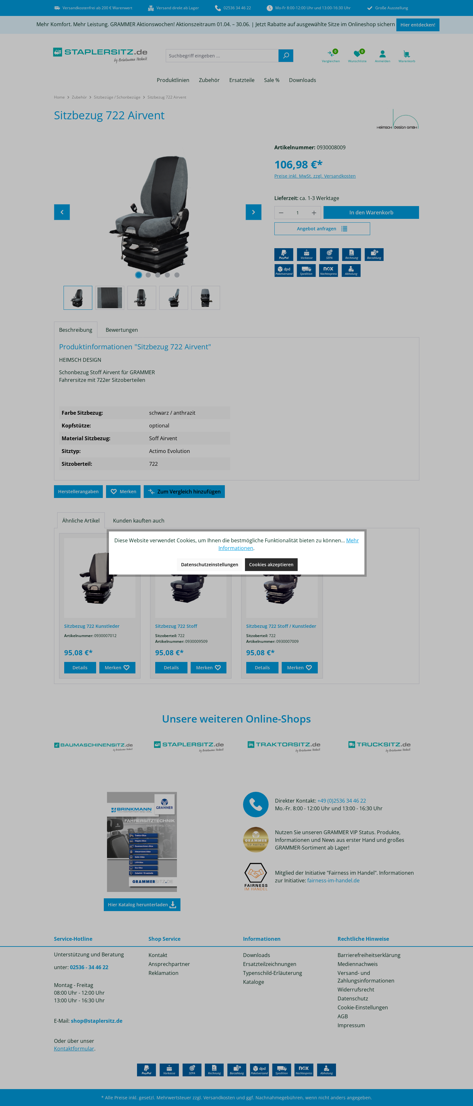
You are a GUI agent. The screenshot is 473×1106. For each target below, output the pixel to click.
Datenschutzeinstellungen (209, 564)
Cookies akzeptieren (271, 564)
